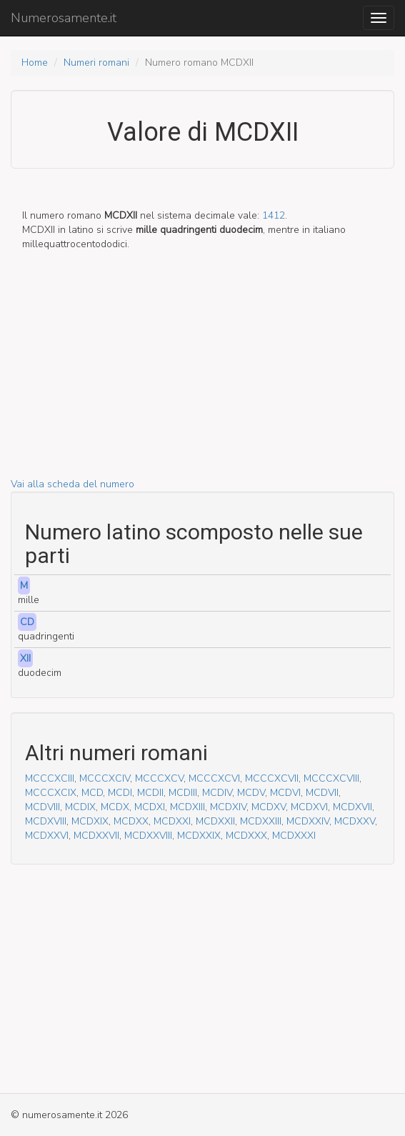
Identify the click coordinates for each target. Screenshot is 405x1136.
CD (27, 622)
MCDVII (322, 792)
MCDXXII (215, 821)
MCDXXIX (199, 835)
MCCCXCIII (49, 778)
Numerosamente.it (63, 17)
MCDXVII (352, 807)
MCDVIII (42, 807)
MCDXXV (354, 821)
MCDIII (183, 792)
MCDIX (80, 807)
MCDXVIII (45, 821)
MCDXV (268, 807)
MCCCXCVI (214, 778)
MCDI (120, 792)
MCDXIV (228, 807)
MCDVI (285, 792)
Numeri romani (96, 62)
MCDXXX (246, 835)
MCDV (251, 792)
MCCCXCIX (50, 792)
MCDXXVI (47, 835)
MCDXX (131, 821)
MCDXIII (187, 807)
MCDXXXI (294, 835)
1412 (273, 215)
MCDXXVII (96, 835)
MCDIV (217, 792)
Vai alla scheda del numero (72, 484)
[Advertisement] (202, 377)
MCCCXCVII (272, 778)
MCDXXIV (307, 821)
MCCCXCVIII (331, 778)
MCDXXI (172, 821)
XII (25, 658)
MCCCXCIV (104, 778)
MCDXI (149, 807)
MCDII (150, 792)
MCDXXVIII (148, 835)
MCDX (115, 807)
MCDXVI (309, 807)
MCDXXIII (260, 821)
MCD (92, 792)
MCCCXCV (159, 778)
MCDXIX (90, 821)
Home (34, 62)
